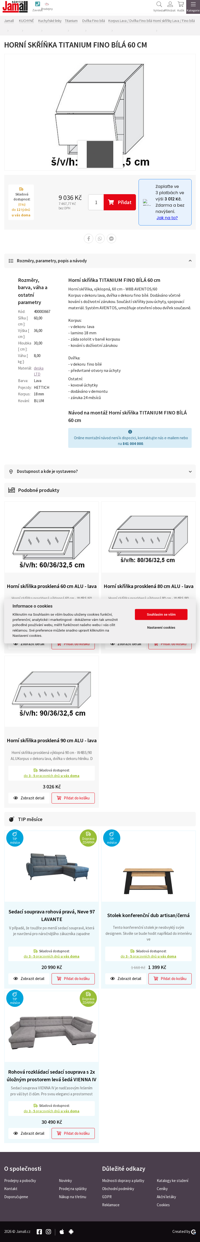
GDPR (107, 1196)
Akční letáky (166, 1196)
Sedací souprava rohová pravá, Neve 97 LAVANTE (52, 915)
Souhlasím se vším (161, 614)
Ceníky (162, 1188)
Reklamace (111, 1204)
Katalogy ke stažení (172, 1180)
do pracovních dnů (51, 776)
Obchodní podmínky (118, 1188)
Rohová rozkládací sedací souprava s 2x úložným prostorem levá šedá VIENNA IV (51, 1076)
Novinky (65, 1180)
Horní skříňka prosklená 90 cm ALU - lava (52, 740)
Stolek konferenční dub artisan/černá (148, 915)
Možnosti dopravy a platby (123, 1180)
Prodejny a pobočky (20, 1180)
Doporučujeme (16, 1196)
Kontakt (10, 1188)
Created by (184, 1231)
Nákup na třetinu (72, 1196)
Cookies (163, 1204)
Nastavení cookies (161, 627)
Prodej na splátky (73, 1188)
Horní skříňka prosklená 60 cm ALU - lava (52, 586)
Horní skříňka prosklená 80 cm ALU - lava (148, 586)
